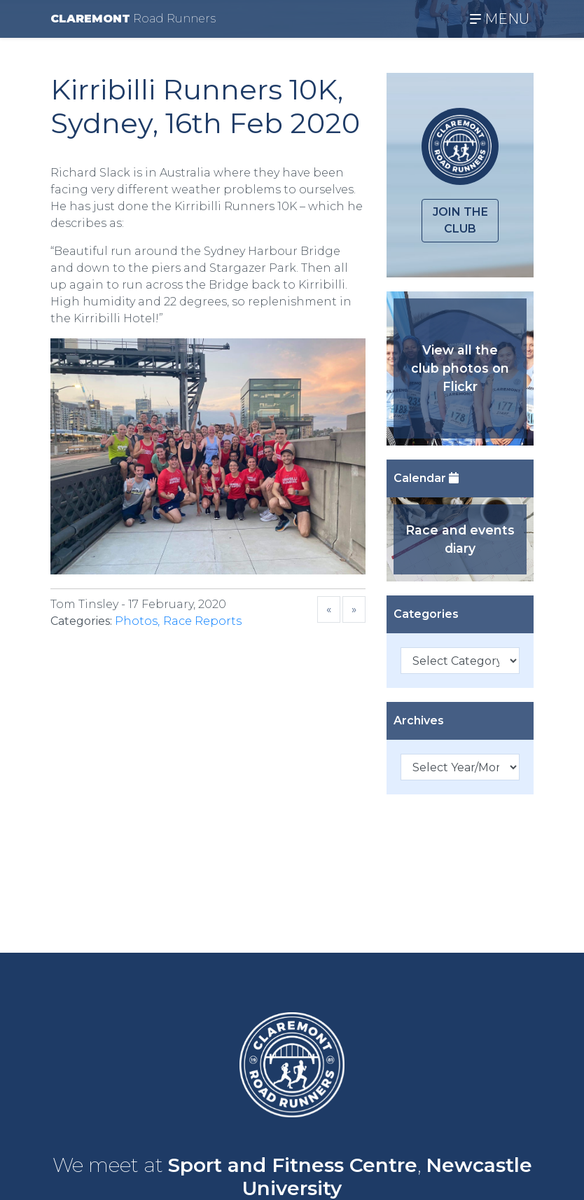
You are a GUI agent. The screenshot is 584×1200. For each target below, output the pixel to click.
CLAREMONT (133, 18)
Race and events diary (460, 539)
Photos (136, 621)
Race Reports (202, 621)
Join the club (460, 220)
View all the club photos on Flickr (460, 368)
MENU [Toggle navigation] (499, 19)
